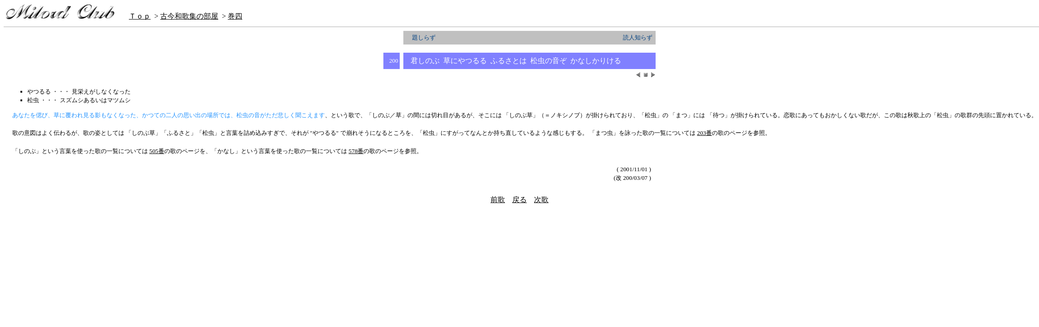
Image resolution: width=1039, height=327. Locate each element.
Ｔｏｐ (140, 16)
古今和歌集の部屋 (189, 16)
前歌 (497, 199)
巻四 (235, 16)
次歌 (541, 199)
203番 (704, 132)
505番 (156, 151)
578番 (355, 151)
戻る (519, 199)
